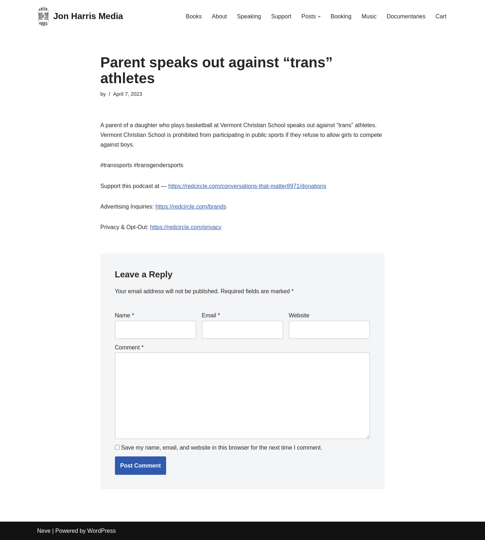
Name (124, 315)
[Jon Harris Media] (80, 16)
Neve (43, 531)
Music (369, 16)
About (219, 16)
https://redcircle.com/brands (190, 207)
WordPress (101, 531)
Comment (129, 347)
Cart (441, 16)
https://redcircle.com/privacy (185, 227)
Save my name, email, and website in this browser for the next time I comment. (221, 448)
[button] (319, 16)
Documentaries (406, 16)
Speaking (249, 16)
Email (211, 315)
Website (299, 315)
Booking (341, 16)
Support (281, 16)
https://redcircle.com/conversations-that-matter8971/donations (247, 186)
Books (193, 16)
